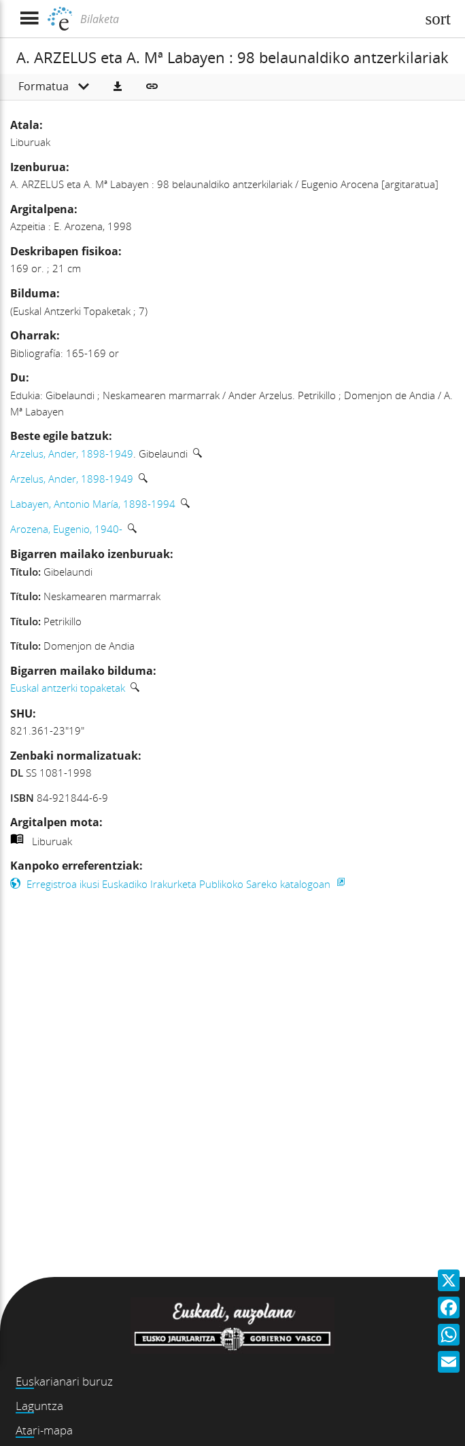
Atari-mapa (44, 1430)
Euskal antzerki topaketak (67, 687)
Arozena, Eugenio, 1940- (66, 529)
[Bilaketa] (246, 19)
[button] (117, 87)
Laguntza (39, 1405)
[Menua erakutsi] (29, 18)
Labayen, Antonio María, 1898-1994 (92, 504)
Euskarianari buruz (64, 1381)
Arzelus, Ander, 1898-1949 (71, 453)
